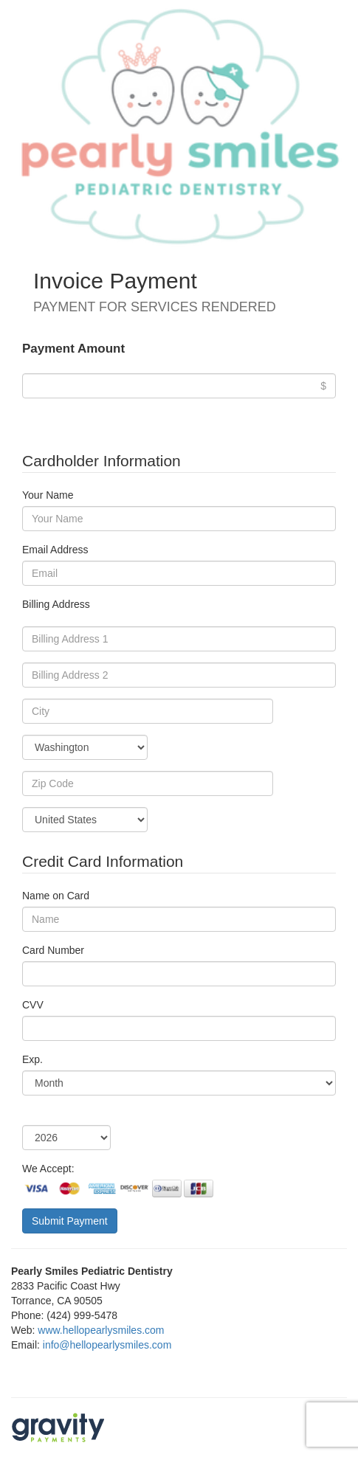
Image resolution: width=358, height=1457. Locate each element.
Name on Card (55, 895)
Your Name (48, 495)
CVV (33, 1005)
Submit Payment (70, 1221)
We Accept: (48, 1168)
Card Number (53, 950)
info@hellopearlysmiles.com (107, 1345)
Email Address (55, 550)
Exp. (32, 1059)
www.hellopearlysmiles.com (101, 1330)
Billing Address (56, 604)
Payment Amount (73, 349)
